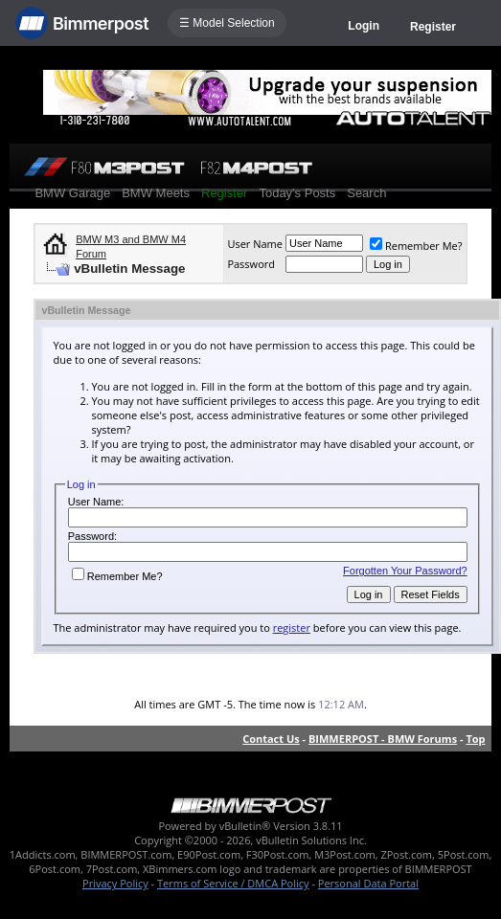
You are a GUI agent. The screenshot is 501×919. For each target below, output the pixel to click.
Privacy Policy (115, 883)
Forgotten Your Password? (405, 570)
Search (366, 193)
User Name (255, 243)
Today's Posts (297, 193)
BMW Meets (156, 193)
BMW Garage (72, 193)
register (291, 627)
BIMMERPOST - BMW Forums (382, 738)
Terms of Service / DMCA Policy (233, 883)
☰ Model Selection (227, 23)
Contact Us (271, 738)
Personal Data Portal (368, 883)
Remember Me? (416, 245)
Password (251, 264)
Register (433, 27)
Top (475, 738)
